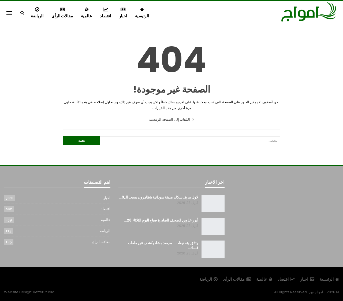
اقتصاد (105, 13)
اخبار (123, 13)
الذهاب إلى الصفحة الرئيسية (171, 119)
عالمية (86, 13)
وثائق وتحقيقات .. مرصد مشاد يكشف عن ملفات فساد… (163, 245)
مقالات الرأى (62, 13)
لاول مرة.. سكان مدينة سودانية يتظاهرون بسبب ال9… (158, 197)
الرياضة (37, 13)
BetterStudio (43, 292)
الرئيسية (142, 13)
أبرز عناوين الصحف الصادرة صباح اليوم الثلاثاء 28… (161, 220)
